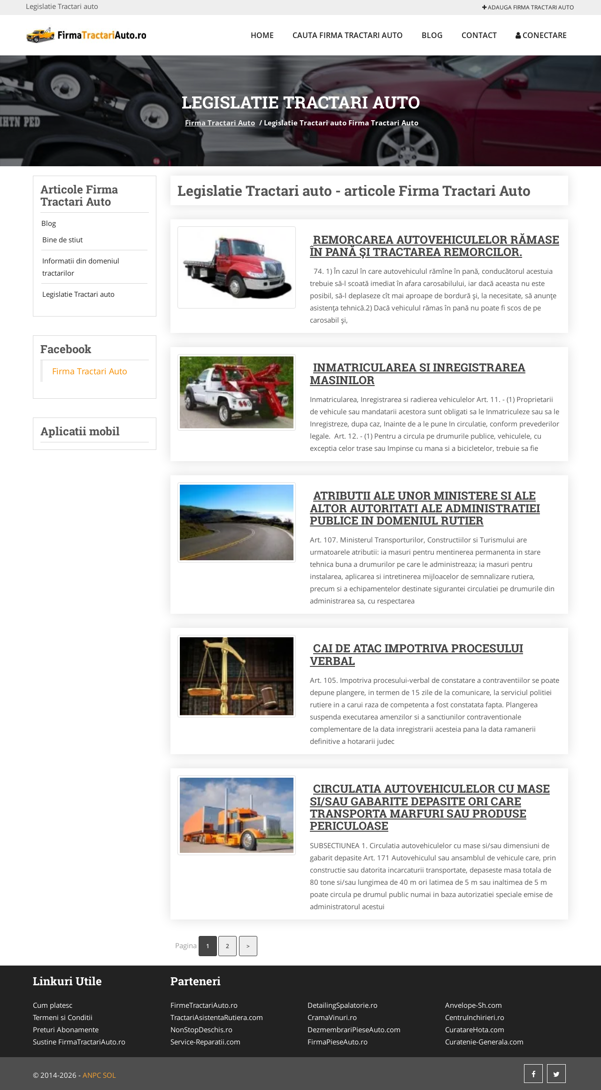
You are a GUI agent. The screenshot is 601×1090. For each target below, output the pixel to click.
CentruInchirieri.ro (474, 1017)
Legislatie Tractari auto (76, 296)
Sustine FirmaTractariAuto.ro (79, 1041)
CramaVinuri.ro (332, 1017)
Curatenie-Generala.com (484, 1041)
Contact (479, 35)
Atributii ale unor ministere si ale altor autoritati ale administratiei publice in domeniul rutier (425, 508)
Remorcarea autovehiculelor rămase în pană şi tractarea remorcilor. (434, 245)
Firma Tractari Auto (220, 122)
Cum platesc (52, 1005)
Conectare (541, 35)
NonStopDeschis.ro (201, 1029)
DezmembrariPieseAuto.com (354, 1029)
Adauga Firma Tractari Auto (528, 7)
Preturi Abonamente (66, 1029)
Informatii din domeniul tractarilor (78, 268)
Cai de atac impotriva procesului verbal (416, 654)
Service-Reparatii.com (205, 1041)
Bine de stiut (60, 240)
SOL (109, 1075)
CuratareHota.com (474, 1029)
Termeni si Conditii (62, 1017)
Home (262, 35)
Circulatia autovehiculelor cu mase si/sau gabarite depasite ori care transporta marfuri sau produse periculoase (430, 807)
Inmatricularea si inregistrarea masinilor (417, 373)
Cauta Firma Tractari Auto (348, 35)
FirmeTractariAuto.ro (204, 1005)
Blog (432, 35)
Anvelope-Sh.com (473, 1005)
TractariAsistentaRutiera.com (216, 1017)
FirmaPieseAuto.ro (338, 1041)
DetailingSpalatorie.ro (343, 1005)
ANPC (92, 1075)
